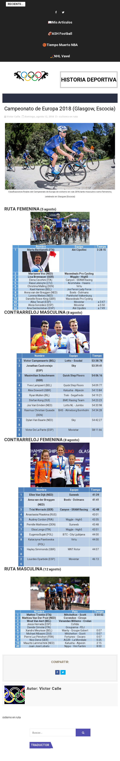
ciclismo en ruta (68, 116)
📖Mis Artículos (60, 22)
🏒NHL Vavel (60, 56)
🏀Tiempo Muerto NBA (60, 45)
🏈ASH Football (60, 33)
